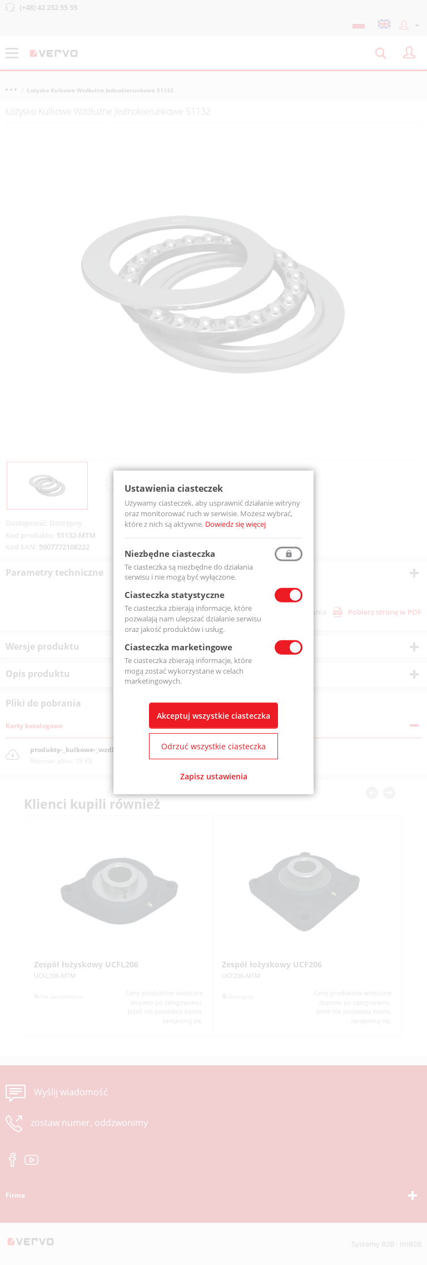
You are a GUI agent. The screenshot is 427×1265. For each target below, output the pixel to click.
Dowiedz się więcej (235, 524)
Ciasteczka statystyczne (175, 594)
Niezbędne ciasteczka (170, 553)
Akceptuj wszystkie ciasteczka (213, 715)
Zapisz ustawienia (213, 776)
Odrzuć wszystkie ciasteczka (213, 746)
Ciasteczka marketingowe (178, 647)
